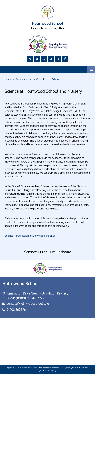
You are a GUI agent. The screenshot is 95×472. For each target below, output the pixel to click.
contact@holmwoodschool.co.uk (28, 401)
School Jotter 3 (65, 466)
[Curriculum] (41, 79)
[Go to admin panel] (47, 469)
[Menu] (91, 69)
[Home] (8, 79)
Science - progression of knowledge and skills (30, 235)
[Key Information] (24, 79)
